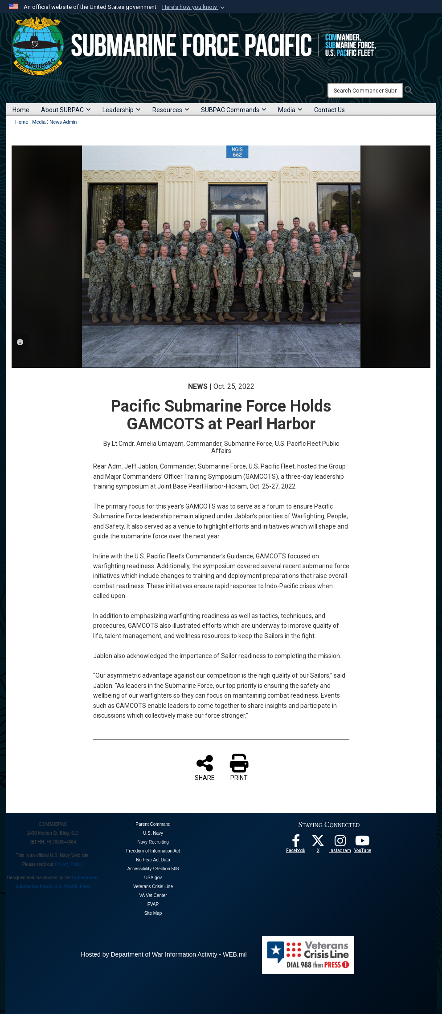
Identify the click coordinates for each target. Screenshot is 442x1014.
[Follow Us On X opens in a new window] (318, 843)
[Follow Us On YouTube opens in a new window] (363, 843)
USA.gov (153, 877)
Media (290, 109)
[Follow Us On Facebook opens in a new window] (296, 843)
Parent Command (152, 824)
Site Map (153, 913)
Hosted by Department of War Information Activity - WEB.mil (164, 954)
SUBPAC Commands (233, 109)
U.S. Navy (153, 833)
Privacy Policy (68, 864)
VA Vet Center (153, 895)
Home (20, 109)
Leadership (121, 109)
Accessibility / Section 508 (153, 868)
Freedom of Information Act (153, 850)
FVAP (153, 904)
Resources (170, 109)
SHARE (205, 767)
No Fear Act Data (153, 859)
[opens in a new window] (340, 843)
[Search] (365, 90)
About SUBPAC (66, 109)
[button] (194, 7)
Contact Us (329, 109)
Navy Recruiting (153, 842)
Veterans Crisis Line (153, 886)
